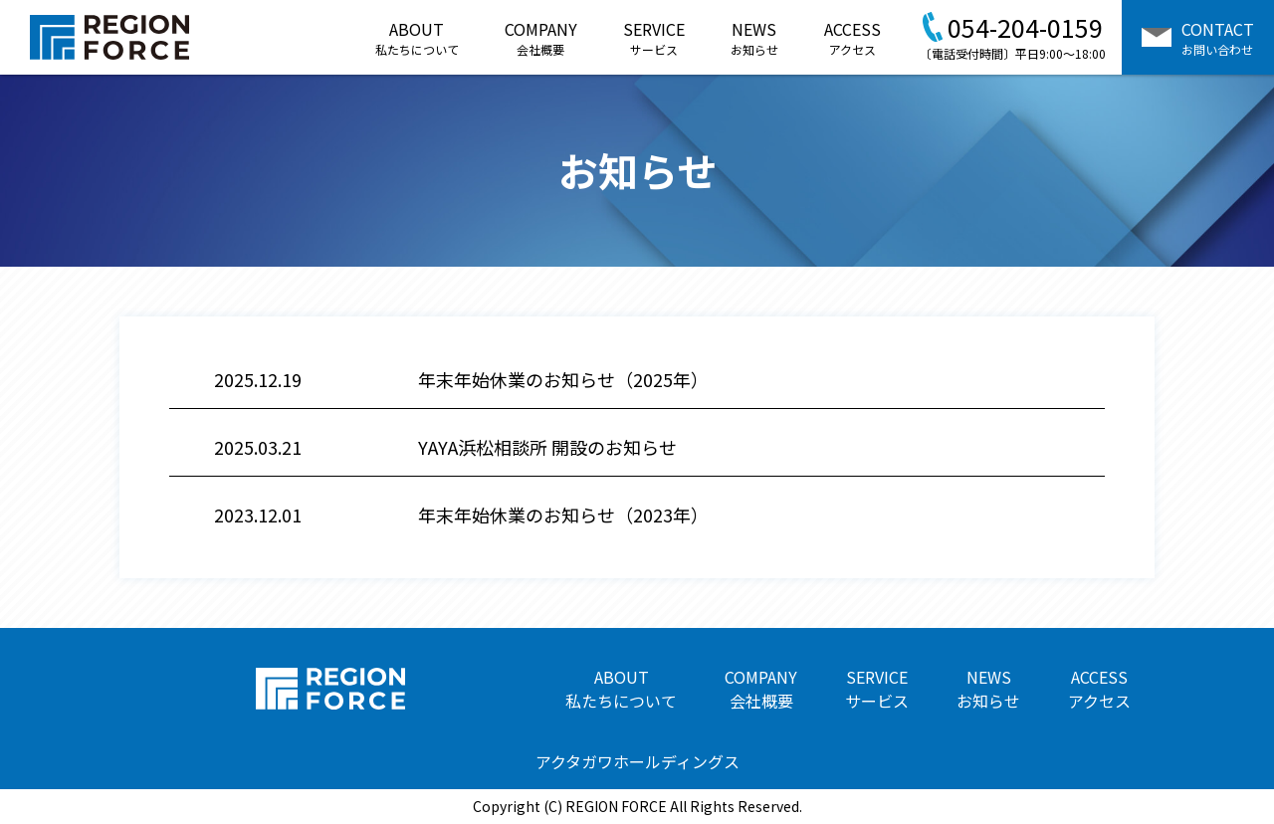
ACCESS (852, 38)
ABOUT (417, 38)
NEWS (754, 38)
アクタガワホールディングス (637, 761)
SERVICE (654, 38)
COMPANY (541, 38)
